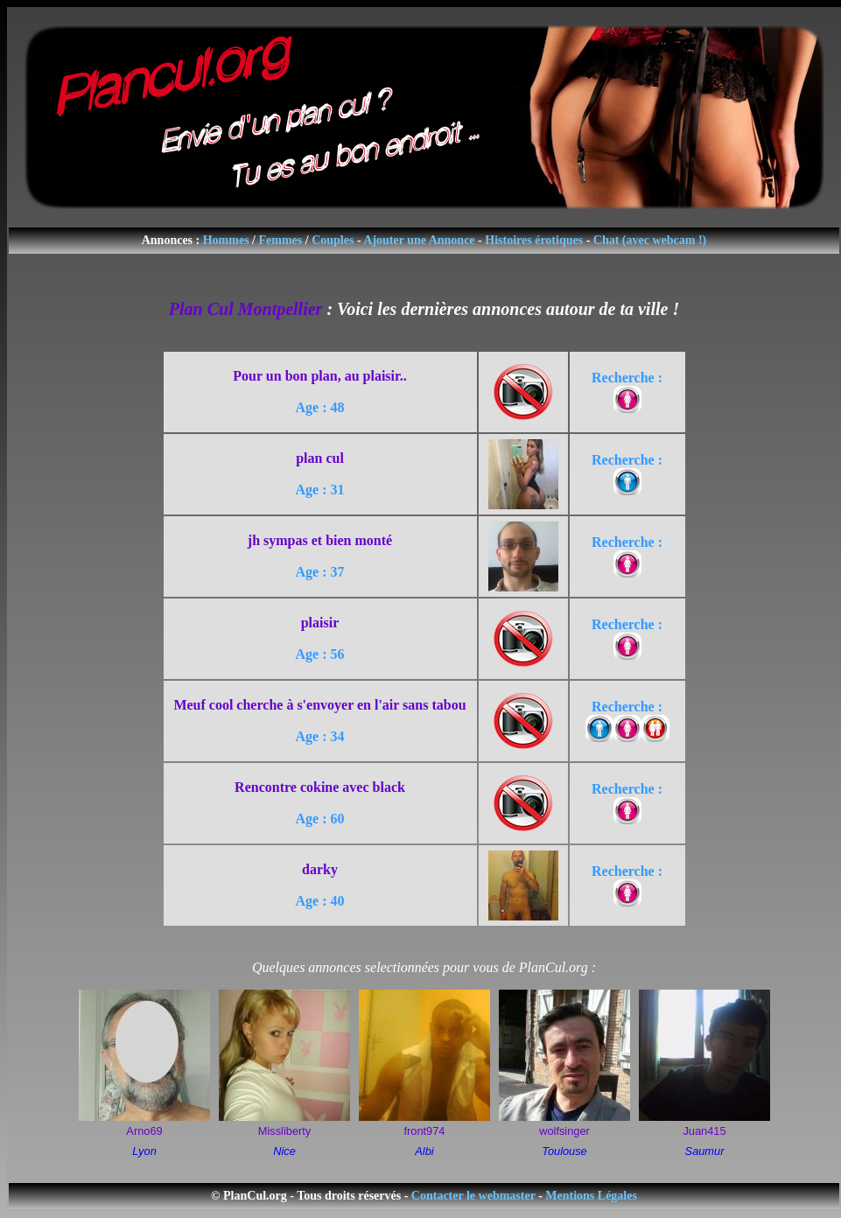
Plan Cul (201, 308)
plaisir (320, 622)
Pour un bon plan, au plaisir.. (319, 375)
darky (320, 869)
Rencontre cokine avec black (320, 787)
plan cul (320, 458)
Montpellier (280, 308)
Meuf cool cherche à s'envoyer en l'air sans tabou (319, 704)
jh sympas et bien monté (320, 540)
